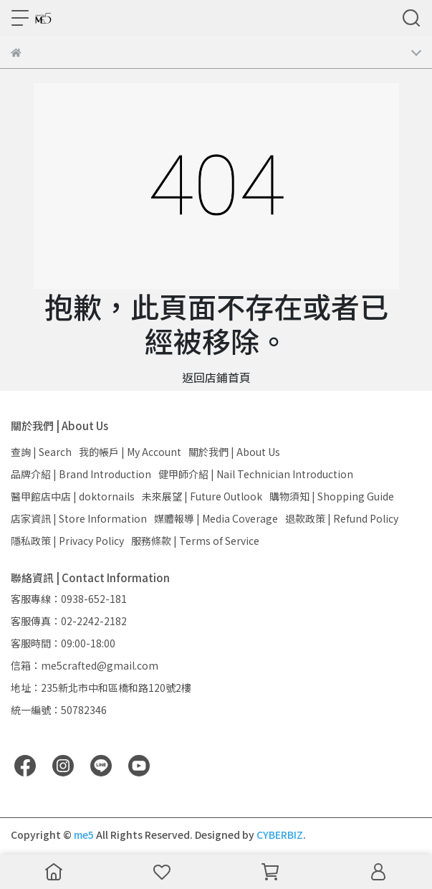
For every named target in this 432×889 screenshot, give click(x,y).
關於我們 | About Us (234, 451)
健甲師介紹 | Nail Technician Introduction (255, 474)
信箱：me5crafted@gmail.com (84, 665)
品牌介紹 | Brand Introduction (81, 474)
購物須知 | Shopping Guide (331, 496)
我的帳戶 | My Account (130, 451)
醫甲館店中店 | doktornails (73, 496)
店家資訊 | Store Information (79, 518)
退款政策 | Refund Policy (341, 518)
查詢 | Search (41, 451)
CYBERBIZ (279, 834)
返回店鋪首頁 (216, 377)
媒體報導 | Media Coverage (216, 518)
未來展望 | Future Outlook (202, 496)
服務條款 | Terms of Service (195, 540)
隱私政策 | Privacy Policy (67, 540)
